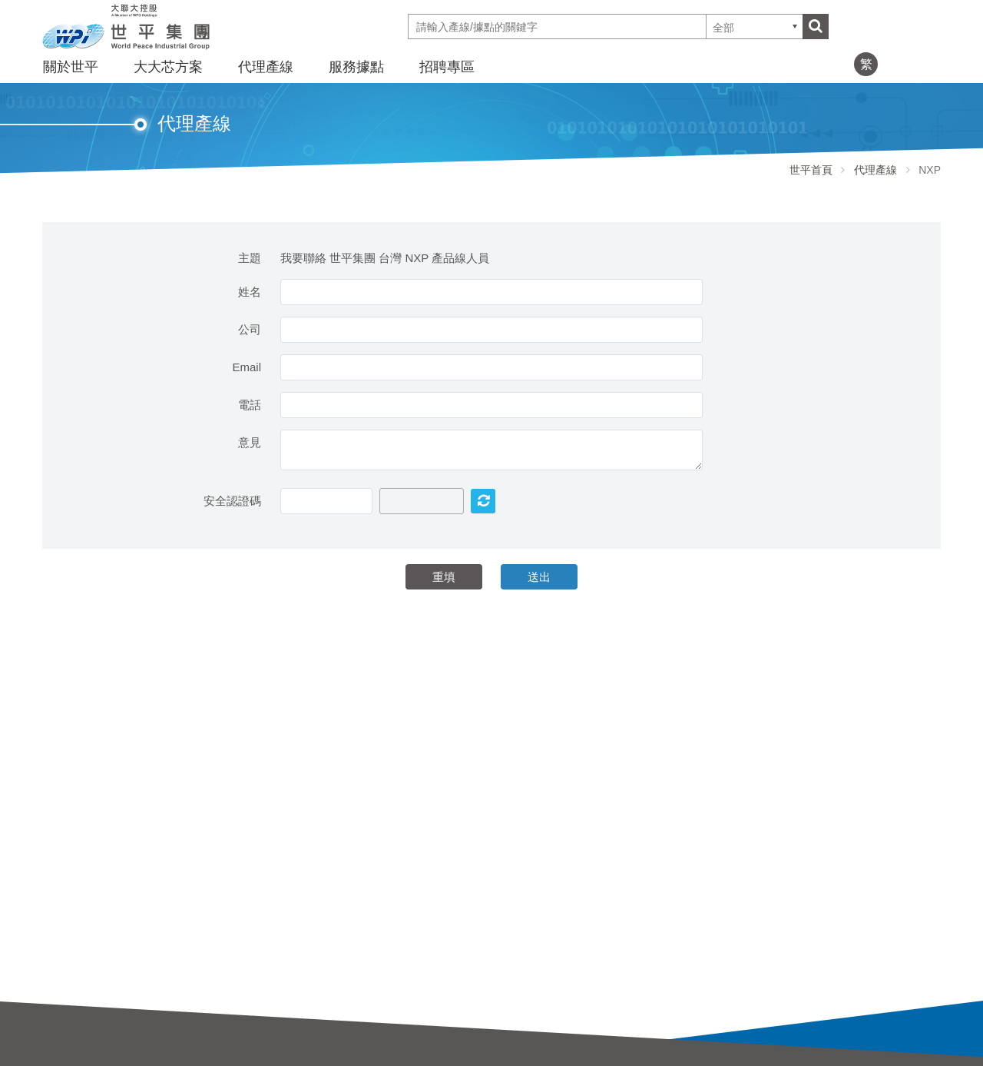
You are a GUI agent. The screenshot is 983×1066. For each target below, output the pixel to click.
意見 (249, 442)
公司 (249, 329)
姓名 (249, 291)
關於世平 (70, 67)
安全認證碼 (232, 500)
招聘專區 (447, 67)
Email (246, 367)
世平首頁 (810, 170)
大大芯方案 (168, 67)
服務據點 (356, 67)
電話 (249, 404)
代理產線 (265, 67)
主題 (249, 257)
